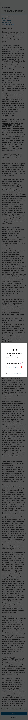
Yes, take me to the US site (14, 363)
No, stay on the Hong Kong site (14, 367)
